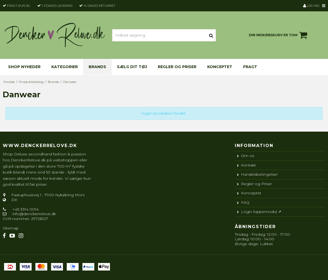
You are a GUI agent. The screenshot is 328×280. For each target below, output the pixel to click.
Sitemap (11, 228)
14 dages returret (99, 6)
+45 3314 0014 (25, 209)
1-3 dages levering (57, 6)
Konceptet (219, 66)
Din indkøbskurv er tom (279, 35)
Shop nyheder (24, 66)
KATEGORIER (64, 66)
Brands (97, 66)
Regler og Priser (177, 66)
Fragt (250, 66)
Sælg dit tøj (132, 66)
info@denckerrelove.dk (34, 213)
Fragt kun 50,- (19, 6)
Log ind (311, 6)
